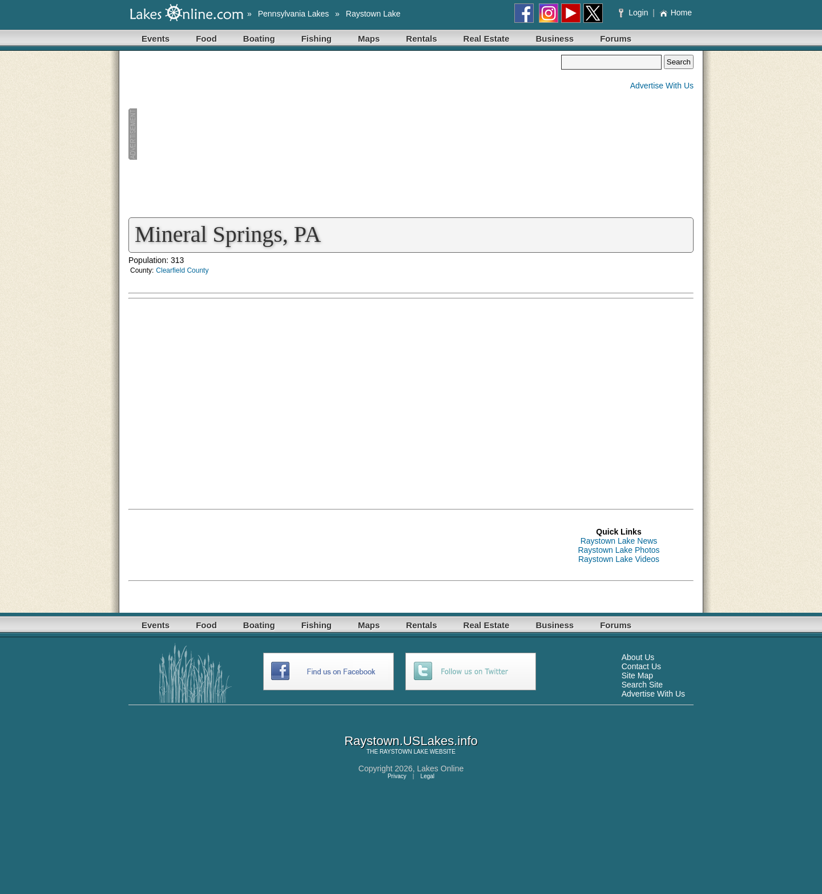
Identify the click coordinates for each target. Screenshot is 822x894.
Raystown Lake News (619, 540)
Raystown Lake (373, 13)
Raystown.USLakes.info (411, 741)
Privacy (397, 776)
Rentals (421, 38)
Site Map (637, 675)
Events (156, 38)
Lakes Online (440, 768)
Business (554, 38)
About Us (638, 657)
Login (634, 12)
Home (675, 12)
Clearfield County (182, 270)
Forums (615, 38)
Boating (259, 38)
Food (206, 38)
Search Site (642, 684)
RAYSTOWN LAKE (404, 752)
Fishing (316, 38)
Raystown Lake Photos (618, 550)
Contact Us (641, 666)
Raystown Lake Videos (618, 559)
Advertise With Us (662, 85)
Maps (369, 38)
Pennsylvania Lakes (293, 13)
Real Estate (487, 38)
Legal (427, 776)
